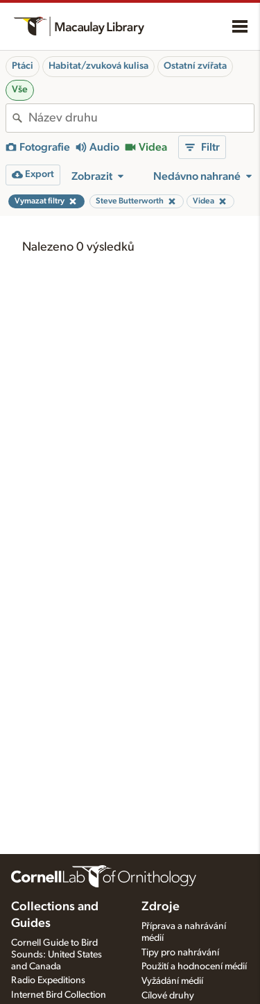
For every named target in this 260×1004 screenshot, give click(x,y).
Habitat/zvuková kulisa (98, 66)
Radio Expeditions (48, 980)
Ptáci (22, 66)
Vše (20, 89)
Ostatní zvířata (195, 66)
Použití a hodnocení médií (194, 966)
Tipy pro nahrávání (180, 952)
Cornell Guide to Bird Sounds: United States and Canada (56, 954)
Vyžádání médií (172, 981)
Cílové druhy (167, 996)
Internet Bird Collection (58, 995)
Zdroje (160, 907)
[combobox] (141, 118)
